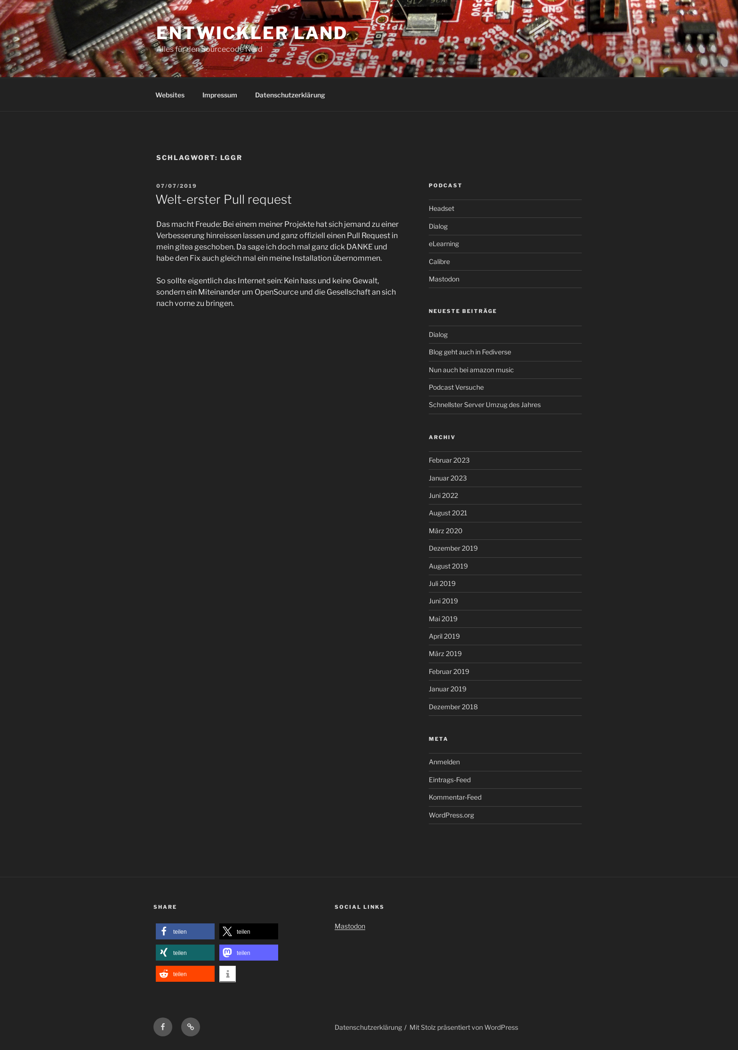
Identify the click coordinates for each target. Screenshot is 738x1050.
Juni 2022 (443, 495)
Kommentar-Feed (455, 797)
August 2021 (448, 513)
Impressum (219, 95)
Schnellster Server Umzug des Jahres (485, 405)
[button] (185, 931)
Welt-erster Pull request (223, 199)
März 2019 (445, 653)
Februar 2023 (449, 460)
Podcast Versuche (456, 387)
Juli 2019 (442, 583)
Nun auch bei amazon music (471, 370)
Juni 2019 (443, 601)
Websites (169, 95)
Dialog (438, 226)
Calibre (439, 261)
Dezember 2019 (453, 548)
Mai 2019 (443, 619)
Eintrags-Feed (450, 780)
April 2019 (444, 636)
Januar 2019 (447, 689)
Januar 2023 (448, 478)
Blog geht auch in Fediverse (470, 352)
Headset (441, 208)
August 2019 (448, 566)
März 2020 (446, 531)
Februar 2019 (449, 671)
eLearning (444, 244)
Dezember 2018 (453, 707)
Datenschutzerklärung (290, 95)
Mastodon (444, 279)
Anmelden (444, 762)
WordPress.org (451, 815)
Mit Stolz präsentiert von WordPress (463, 1027)
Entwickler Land (252, 33)
